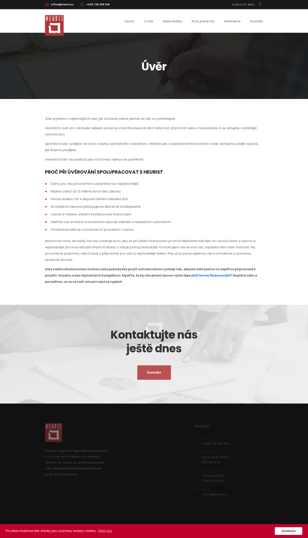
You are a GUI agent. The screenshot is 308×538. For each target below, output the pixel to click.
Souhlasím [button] (288, 531)
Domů (129, 21)
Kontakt (256, 21)
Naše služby (172, 21)
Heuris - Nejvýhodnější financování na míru (54, 25)
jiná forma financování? (211, 275)
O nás (148, 21)
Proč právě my (203, 21)
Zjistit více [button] (105, 531)
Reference (232, 21)
